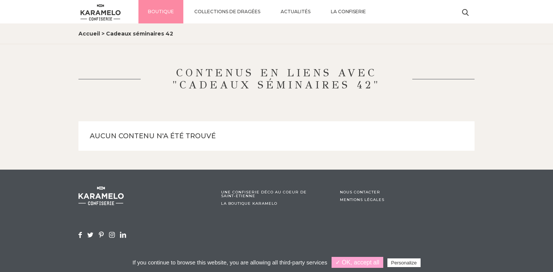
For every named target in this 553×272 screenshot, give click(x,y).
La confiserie (348, 11)
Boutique (161, 11)
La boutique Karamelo (249, 204)
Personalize (404, 263)
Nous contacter (360, 192)
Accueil (89, 33)
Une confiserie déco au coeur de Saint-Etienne (264, 194)
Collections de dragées (227, 11)
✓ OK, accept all (357, 262)
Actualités (295, 11)
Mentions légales (362, 200)
